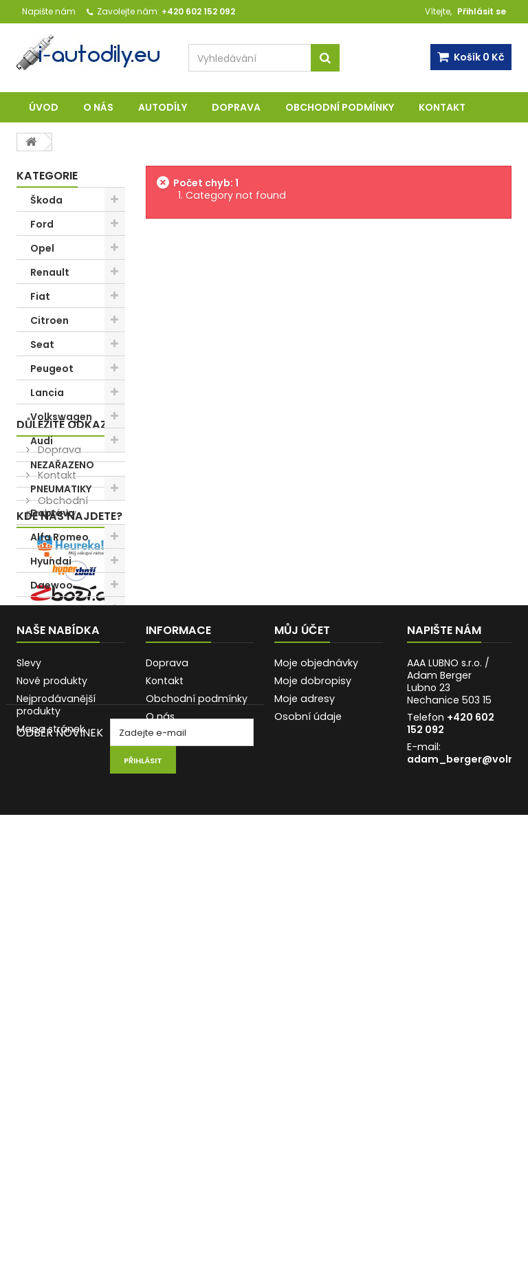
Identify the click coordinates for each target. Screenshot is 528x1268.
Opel (42, 248)
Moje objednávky (316, 1044)
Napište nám (49, 11)
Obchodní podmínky (339, 107)
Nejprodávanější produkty (56, 1086)
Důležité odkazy (65, 693)
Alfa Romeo (59, 537)
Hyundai (51, 561)
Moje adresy (304, 1079)
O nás (98, 107)
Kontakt (442, 107)
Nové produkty (51, 1062)
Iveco (44, 657)
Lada (43, 633)
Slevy (28, 1044)
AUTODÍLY (162, 107)
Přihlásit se (481, 11)
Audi (41, 441)
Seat (42, 344)
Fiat (40, 296)
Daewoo (51, 585)
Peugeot (52, 368)
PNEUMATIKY (60, 489)
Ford (42, 224)
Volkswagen (61, 417)
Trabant (51, 609)
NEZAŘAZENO (62, 465)
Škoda (46, 200)
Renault (49, 272)
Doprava (236, 107)
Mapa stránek (50, 1110)
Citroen (49, 320)
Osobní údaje (308, 1097)
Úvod (43, 107)
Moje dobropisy (312, 1062)
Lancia (47, 393)
